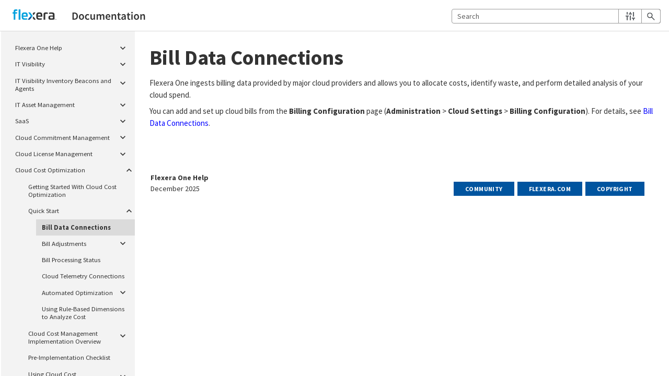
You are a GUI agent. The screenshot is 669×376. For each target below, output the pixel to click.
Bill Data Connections (76, 227)
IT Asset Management (73, 103)
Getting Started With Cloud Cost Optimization (72, 190)
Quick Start (79, 209)
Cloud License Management (73, 152)
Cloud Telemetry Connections (83, 276)
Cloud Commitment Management (73, 136)
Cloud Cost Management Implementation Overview (79, 336)
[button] (630, 16)
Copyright (615, 189)
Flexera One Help (73, 46)
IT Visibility (73, 62)
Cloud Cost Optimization (73, 169)
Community (484, 189)
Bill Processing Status (71, 259)
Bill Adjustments (87, 242)
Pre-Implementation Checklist (69, 357)
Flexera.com (550, 189)
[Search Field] (556, 16)
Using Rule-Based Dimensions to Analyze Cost (83, 312)
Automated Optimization (87, 291)
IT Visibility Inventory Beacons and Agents (73, 83)
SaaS (73, 120)
